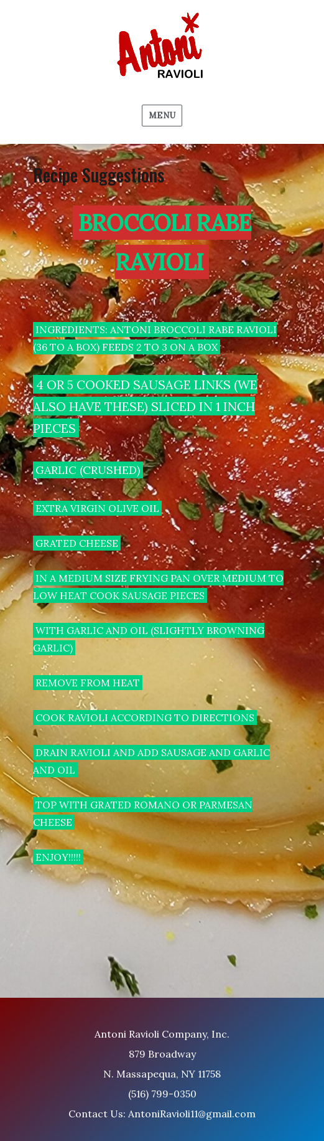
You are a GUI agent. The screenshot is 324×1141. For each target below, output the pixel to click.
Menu (162, 115)
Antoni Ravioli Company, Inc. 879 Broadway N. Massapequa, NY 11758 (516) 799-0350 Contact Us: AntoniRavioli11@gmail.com (162, 1074)
